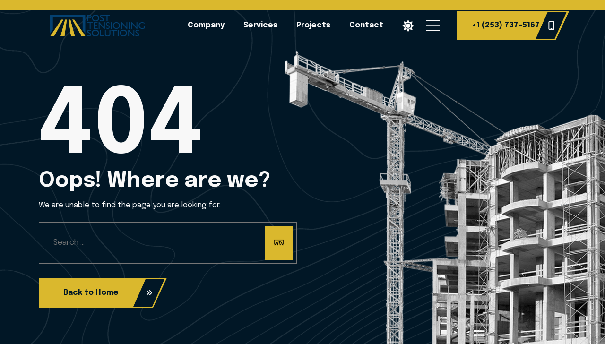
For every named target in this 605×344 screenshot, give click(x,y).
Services (260, 25)
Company (206, 25)
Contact (366, 25)
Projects (313, 25)
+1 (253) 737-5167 (513, 25)
